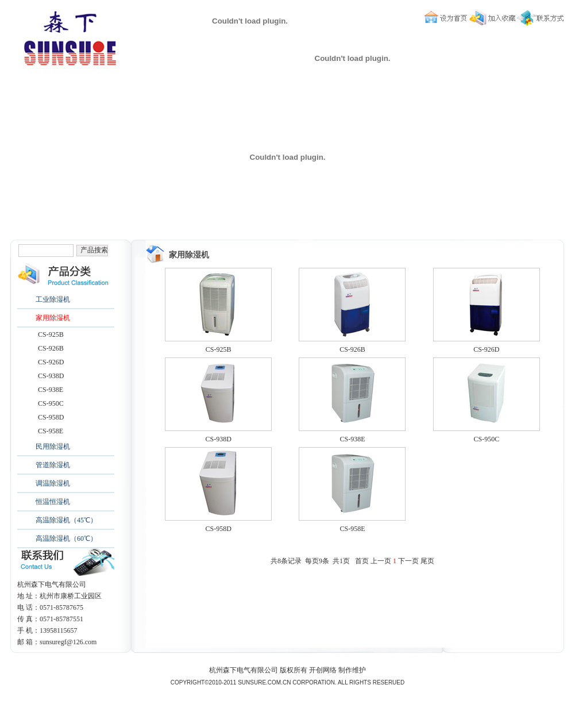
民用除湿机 (53, 447)
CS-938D (51, 376)
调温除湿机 (53, 483)
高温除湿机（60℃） (66, 538)
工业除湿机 (53, 299)
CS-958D (51, 417)
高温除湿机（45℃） (66, 520)
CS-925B (51, 334)
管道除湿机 (53, 465)
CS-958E (50, 431)
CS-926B (51, 348)
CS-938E (50, 390)
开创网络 (323, 670)
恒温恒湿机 (53, 502)
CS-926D (51, 362)
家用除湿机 (53, 318)
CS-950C (51, 403)
